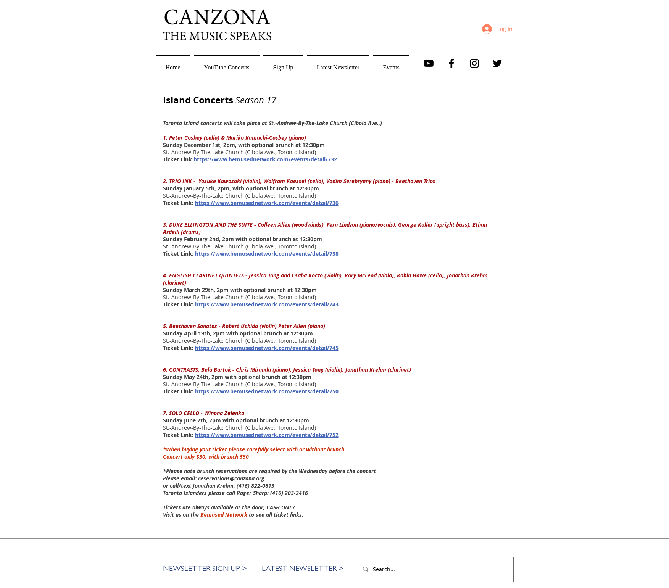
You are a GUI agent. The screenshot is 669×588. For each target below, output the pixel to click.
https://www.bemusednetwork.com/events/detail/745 (267, 347)
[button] (283, 63)
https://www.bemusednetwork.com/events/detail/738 (267, 253)
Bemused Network (223, 514)
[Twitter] (497, 63)
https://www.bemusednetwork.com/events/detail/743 (267, 304)
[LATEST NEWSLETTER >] (302, 569)
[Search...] (435, 569)
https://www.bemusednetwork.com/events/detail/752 (267, 434)
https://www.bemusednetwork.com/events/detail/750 (267, 391)
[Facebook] (451, 63)
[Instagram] (474, 63)
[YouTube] (428, 63)
